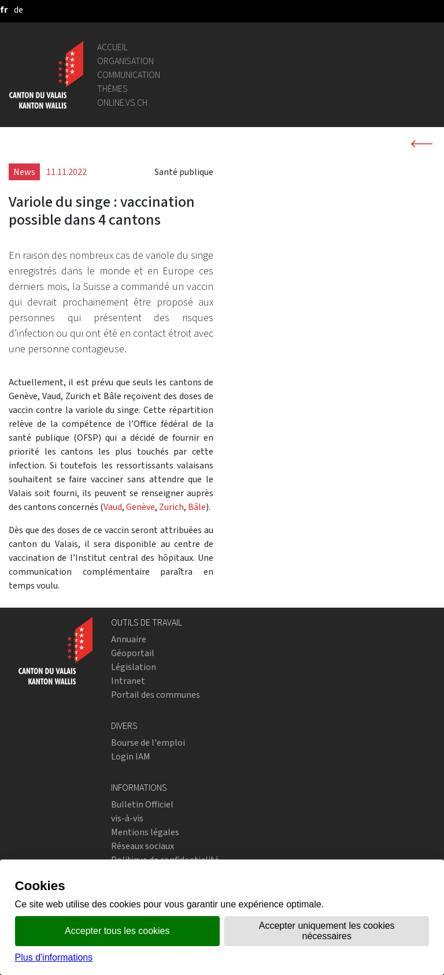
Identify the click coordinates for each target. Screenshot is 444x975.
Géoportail (132, 653)
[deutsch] (18, 9)
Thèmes (112, 89)
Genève (140, 507)
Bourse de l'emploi (148, 742)
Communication (128, 75)
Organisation (125, 61)
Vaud (112, 507)
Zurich (171, 507)
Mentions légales (145, 832)
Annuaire (128, 639)
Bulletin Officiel (142, 804)
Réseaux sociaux (142, 846)
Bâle (197, 507)
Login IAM (130, 756)
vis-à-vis (127, 818)
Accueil (112, 47)
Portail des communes (155, 695)
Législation (133, 667)
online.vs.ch (122, 102)
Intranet (128, 681)
